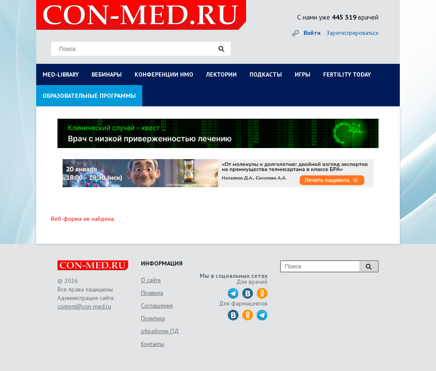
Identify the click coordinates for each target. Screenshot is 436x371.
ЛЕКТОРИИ (221, 74)
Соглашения (157, 305)
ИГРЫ (302, 74)
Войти (312, 33)
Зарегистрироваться (353, 33)
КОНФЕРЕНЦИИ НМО (164, 74)
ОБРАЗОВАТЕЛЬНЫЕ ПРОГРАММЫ (89, 96)
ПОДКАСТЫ (266, 74)
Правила (152, 293)
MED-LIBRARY (61, 74)
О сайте (151, 280)
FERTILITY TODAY (347, 74)
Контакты (152, 344)
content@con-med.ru (84, 306)
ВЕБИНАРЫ (107, 74)
